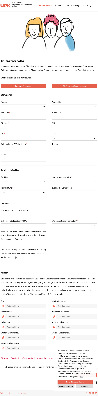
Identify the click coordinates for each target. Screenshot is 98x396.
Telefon (56, 144)
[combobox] (23, 107)
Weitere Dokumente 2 (10, 332)
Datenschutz (5, 393)
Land (54, 133)
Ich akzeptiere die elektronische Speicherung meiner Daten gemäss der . (45, 367)
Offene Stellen (45, 6)
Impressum (23, 393)
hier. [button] (81, 377)
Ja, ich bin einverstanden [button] (75, 382)
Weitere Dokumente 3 (61, 332)
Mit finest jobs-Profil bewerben (74, 86)
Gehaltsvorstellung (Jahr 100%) (14, 221)
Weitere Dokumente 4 (10, 343)
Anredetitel (56, 102)
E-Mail (4, 154)
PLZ (54, 123)
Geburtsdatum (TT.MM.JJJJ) (14, 144)
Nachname (57, 112)
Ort (3, 133)
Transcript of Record (60, 311)
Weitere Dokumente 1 (61, 322)
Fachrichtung (7, 188)
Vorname (5, 112)
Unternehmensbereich (62, 177)
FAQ (89, 6)
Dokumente (6, 322)
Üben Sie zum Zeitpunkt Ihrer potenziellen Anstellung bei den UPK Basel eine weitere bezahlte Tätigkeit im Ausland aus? (23, 253)
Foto (3, 301)
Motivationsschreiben (61, 301)
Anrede (4, 102)
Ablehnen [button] (84, 386)
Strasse (5, 123)
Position (4, 177)
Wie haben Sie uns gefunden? (65, 221)
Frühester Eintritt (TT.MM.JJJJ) (15, 210)
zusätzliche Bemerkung (62, 188)
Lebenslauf (6, 311)
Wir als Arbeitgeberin (75, 6)
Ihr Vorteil (59, 6)
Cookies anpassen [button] (66, 386)
